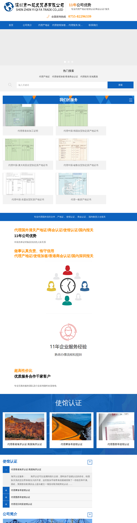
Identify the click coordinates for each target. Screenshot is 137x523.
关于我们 (95, 508)
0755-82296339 (79, 16)
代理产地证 (44, 25)
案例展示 (72, 508)
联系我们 (93, 25)
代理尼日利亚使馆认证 (21, 482)
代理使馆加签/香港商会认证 (60, 25)
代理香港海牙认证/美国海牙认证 (24, 422)
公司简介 (27, 25)
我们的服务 (60, 508)
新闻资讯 (48, 508)
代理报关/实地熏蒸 (77, 25)
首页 (11, 25)
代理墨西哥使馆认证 (118, 422)
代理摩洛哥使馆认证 (71, 422)
